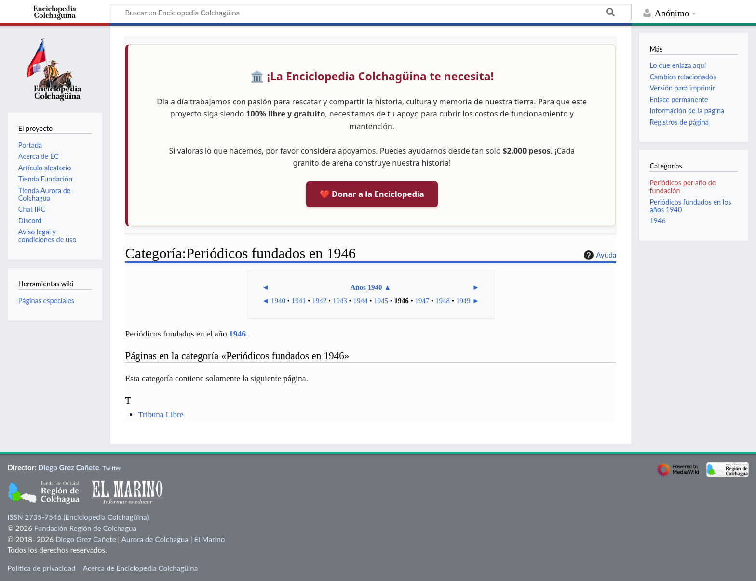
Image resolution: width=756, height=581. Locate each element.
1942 (319, 301)
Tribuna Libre (160, 414)
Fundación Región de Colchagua (85, 528)
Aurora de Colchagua (155, 539)
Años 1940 (366, 287)
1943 (340, 301)
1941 (299, 301)
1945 (381, 301)
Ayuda (598, 255)
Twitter (112, 468)
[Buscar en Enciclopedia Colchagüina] (370, 12)
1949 (463, 301)
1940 (278, 301)
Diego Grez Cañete (68, 467)
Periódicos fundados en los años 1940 (690, 206)
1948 (442, 301)
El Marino (209, 539)
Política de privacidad (41, 568)
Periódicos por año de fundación (682, 186)
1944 (360, 301)
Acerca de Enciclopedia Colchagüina (140, 568)
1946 (401, 301)
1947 (422, 301)
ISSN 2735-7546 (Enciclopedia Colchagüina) (77, 517)
